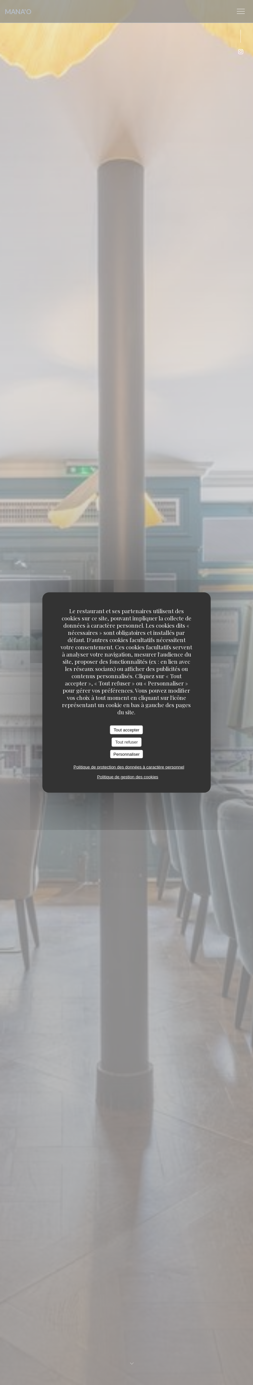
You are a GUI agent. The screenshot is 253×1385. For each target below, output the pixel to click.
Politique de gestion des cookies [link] (127, 776)
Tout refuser (126, 742)
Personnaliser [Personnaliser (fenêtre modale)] (126, 753)
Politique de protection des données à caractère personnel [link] (128, 767)
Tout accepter (126, 729)
